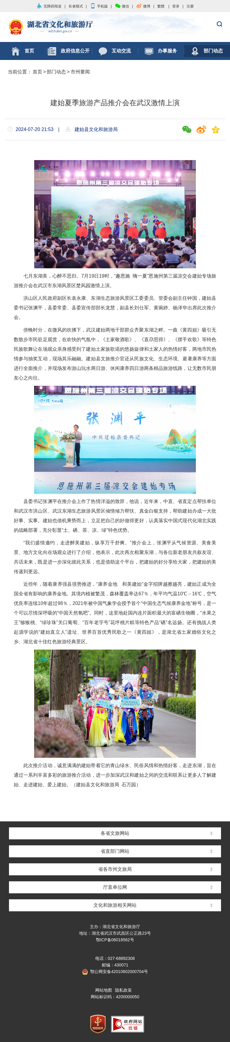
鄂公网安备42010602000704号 (115, 971)
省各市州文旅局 (115, 869)
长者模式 (76, 6)
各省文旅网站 (115, 833)
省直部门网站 (115, 851)
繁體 (160, 6)
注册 (190, 6)
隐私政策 (123, 990)
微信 (122, 6)
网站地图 (103, 990)
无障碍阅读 (48, 6)
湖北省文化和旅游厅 (115, 27)
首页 (37, 71)
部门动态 (56, 71)
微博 (143, 6)
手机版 (99, 6)
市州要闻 (80, 71)
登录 (175, 6)
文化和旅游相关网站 (115, 905)
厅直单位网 (115, 887)
